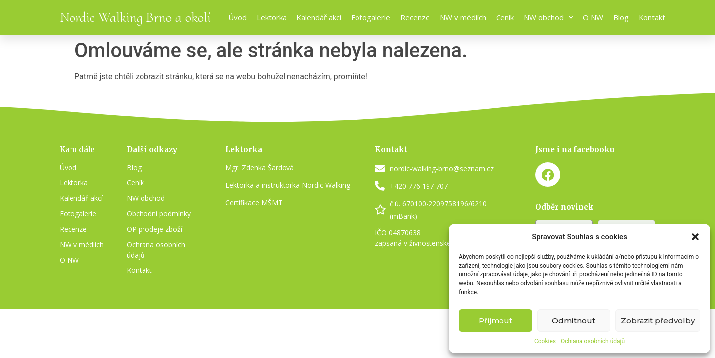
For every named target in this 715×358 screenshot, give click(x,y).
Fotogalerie (370, 17)
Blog (621, 17)
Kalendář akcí (318, 17)
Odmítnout (573, 320)
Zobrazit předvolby (658, 320)
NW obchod (548, 17)
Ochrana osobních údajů (593, 341)
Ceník (505, 17)
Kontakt (652, 17)
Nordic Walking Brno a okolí (135, 17)
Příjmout (495, 320)
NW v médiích (463, 17)
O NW (593, 17)
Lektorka (271, 17)
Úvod (237, 17)
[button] (695, 237)
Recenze (415, 17)
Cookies (545, 341)
